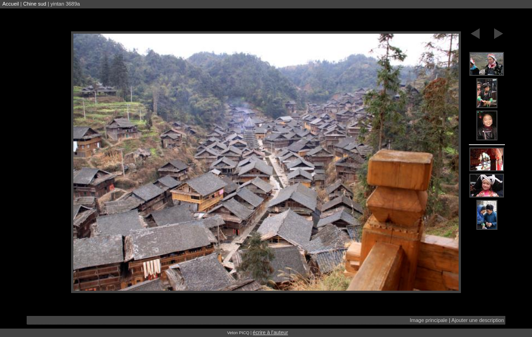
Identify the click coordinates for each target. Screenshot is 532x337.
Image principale (428, 320)
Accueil (10, 4)
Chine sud (34, 4)
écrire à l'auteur (270, 332)
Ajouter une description (478, 320)
